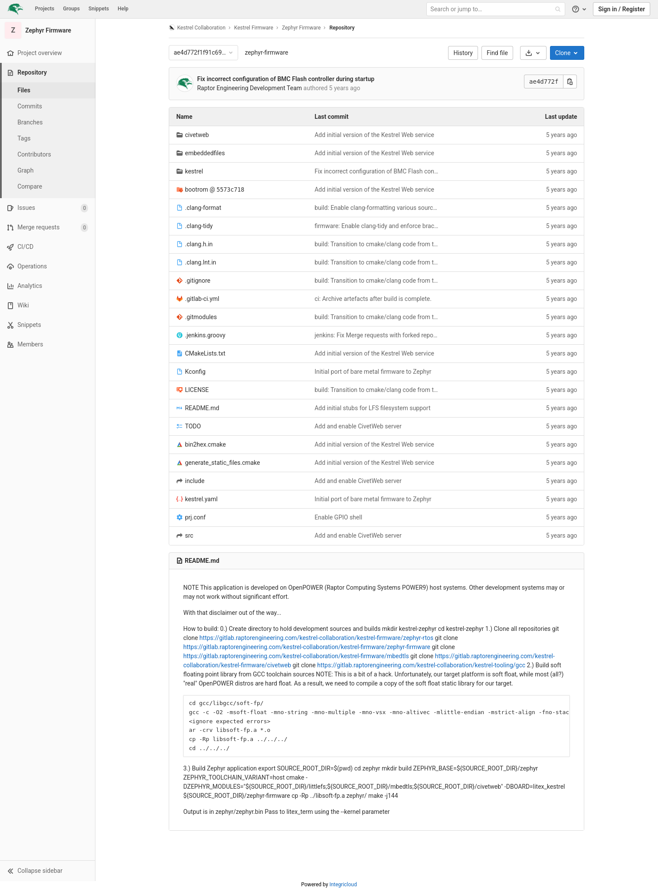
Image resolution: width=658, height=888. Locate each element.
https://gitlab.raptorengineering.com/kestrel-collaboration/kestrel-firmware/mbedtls (296, 656)
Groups (71, 9)
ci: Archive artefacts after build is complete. (373, 298)
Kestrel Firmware (253, 28)
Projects (45, 9)
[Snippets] (47, 325)
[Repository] (48, 72)
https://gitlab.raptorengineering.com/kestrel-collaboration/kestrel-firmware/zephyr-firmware (306, 646)
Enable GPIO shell (338, 517)
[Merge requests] (47, 227)
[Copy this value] (570, 81)
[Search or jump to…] (496, 9)
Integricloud (343, 884)
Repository (341, 28)
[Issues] (47, 208)
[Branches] (47, 122)
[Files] (47, 90)
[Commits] (47, 106)
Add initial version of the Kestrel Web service (374, 134)
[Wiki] (47, 305)
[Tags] (47, 139)
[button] (47, 870)
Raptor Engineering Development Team (249, 88)
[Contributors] (47, 155)
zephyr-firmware (266, 52)
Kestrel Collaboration (197, 27)
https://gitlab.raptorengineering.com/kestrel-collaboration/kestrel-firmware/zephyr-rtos (316, 637)
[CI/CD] (47, 247)
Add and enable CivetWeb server (358, 426)
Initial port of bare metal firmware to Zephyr (372, 371)
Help (123, 9)
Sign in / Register (621, 9)
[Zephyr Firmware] (47, 30)
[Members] (47, 344)
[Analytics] (47, 286)
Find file (497, 52)
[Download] (533, 53)
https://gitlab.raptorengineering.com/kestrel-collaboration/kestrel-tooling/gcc (421, 665)
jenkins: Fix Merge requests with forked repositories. (376, 335)
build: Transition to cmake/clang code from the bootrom (376, 244)
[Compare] (47, 187)
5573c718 (230, 189)
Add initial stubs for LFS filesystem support (372, 408)
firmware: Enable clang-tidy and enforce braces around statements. (376, 225)
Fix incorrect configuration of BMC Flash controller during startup (286, 78)
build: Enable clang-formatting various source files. (376, 207)
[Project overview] (47, 53)
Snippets (98, 9)
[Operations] (47, 266)
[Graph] (47, 171)
